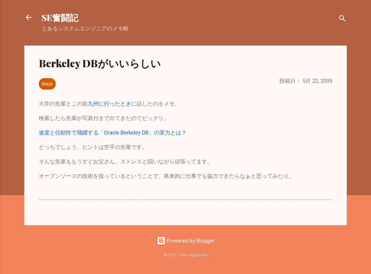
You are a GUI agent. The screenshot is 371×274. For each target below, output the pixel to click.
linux (47, 84)
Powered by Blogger (185, 240)
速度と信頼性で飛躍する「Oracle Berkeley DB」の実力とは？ (113, 132)
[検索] (342, 20)
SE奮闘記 (60, 17)
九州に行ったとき (109, 103)
